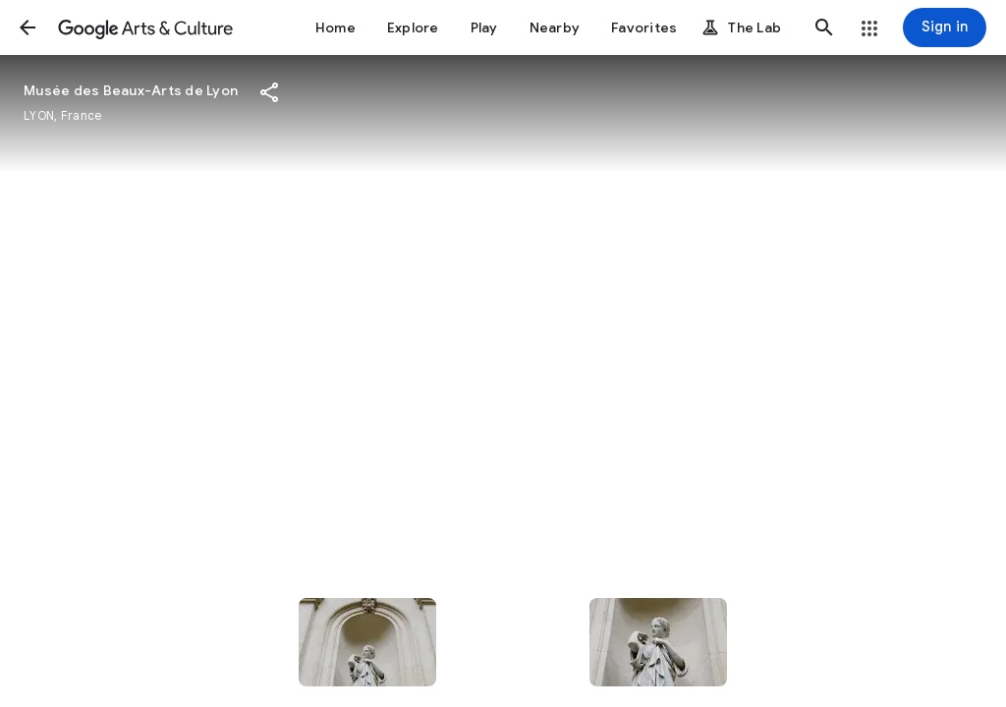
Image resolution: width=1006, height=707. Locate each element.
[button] (27, 27)
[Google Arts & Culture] (145, 27)
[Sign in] (944, 27)
